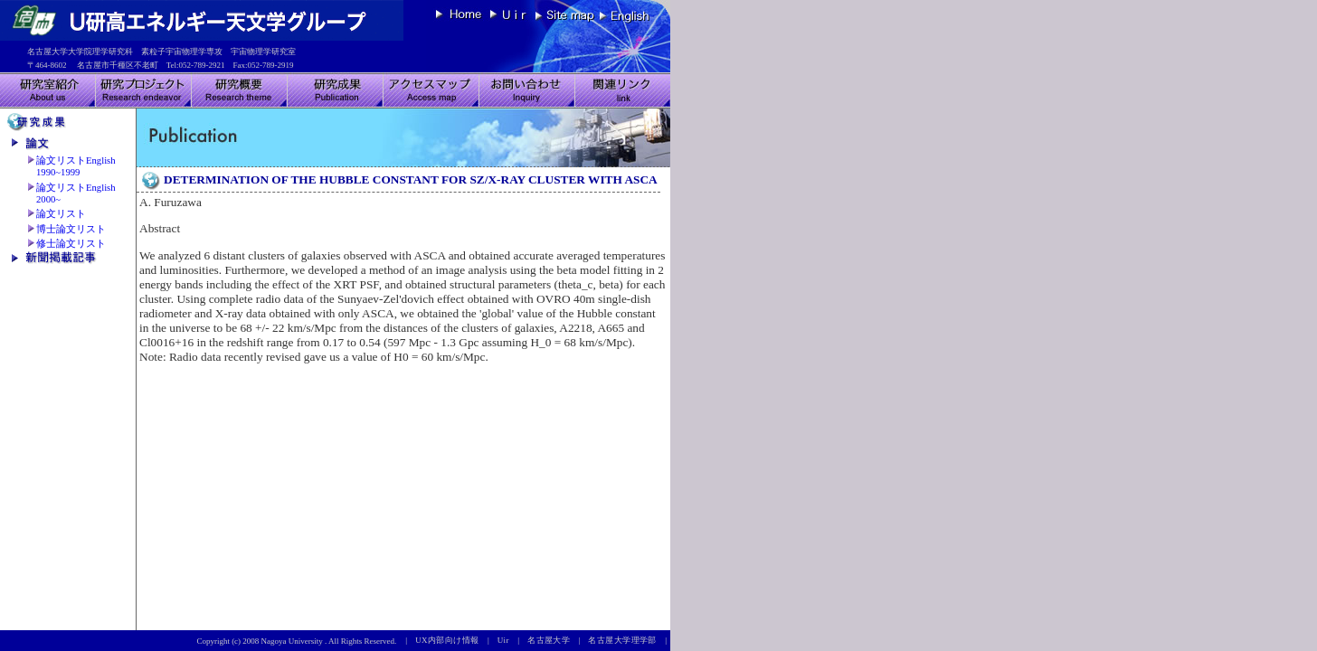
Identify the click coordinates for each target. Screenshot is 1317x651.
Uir (507, 640)
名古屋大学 (552, 640)
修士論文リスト (71, 244)
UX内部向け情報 (451, 640)
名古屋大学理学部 (626, 640)
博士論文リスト (71, 229)
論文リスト (61, 214)
